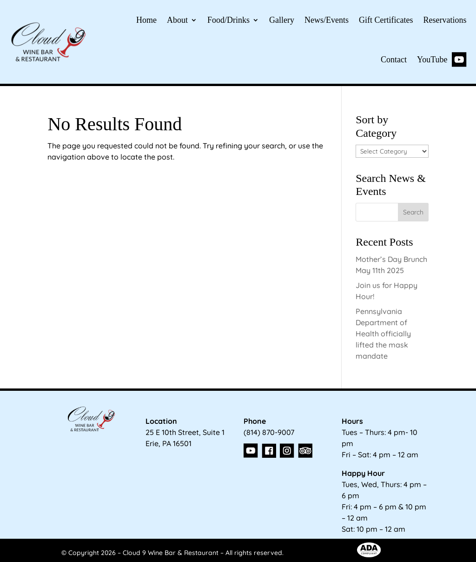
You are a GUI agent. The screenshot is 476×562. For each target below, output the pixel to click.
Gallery (281, 20)
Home (146, 20)
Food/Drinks (228, 20)
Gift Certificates (386, 20)
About (177, 20)
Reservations (445, 20)
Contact (394, 59)
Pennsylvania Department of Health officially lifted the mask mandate (383, 334)
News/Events (326, 20)
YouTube (442, 59)
